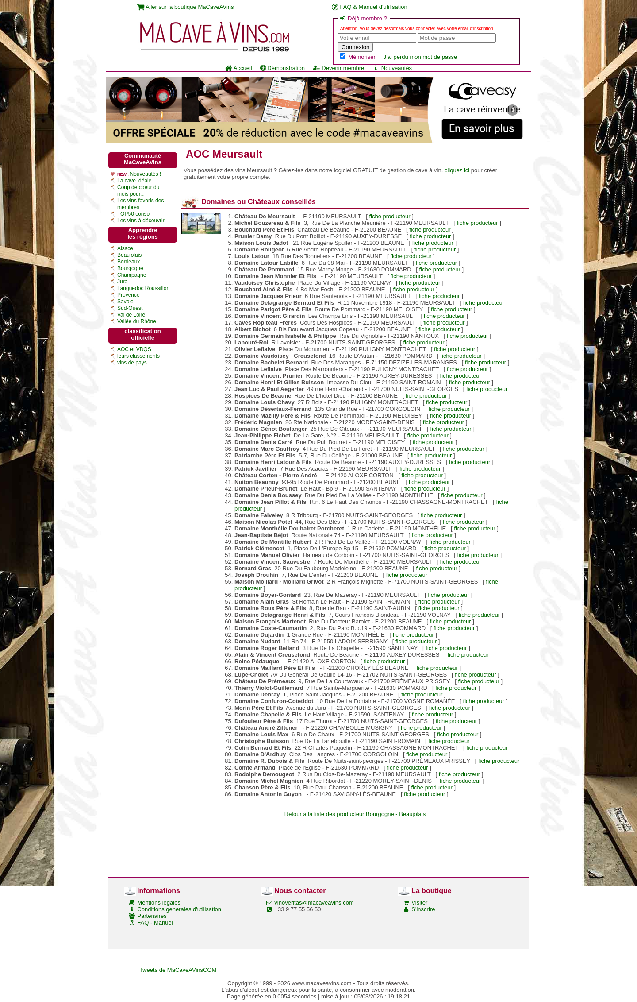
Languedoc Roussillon (143, 288)
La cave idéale (134, 181)
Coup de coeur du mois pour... (138, 190)
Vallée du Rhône (136, 321)
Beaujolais (129, 255)
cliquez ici (457, 170)
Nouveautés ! (145, 174)
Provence (128, 295)
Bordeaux (128, 262)
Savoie (125, 301)
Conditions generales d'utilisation (179, 909)
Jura (122, 282)
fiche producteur (389, 216)
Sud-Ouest (129, 308)
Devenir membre (338, 68)
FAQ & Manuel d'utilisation (369, 7)
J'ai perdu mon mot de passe (420, 57)
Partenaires (151, 916)
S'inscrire (423, 909)
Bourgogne (130, 268)
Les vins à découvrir (141, 220)
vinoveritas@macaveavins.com (313, 902)
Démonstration (282, 68)
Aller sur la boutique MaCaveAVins (185, 7)
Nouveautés (392, 68)
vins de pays (132, 363)
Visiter (419, 902)
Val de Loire (131, 315)
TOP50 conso (133, 214)
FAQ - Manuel (155, 922)
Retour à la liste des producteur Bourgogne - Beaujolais (355, 814)
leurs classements (138, 356)
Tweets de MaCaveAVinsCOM (177, 970)
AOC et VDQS (134, 349)
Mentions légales (158, 902)
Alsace (125, 248)
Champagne (131, 275)
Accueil (238, 68)
